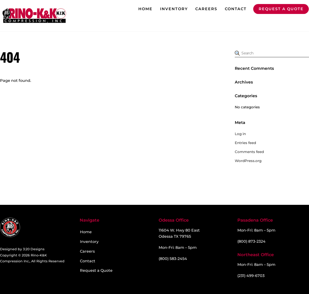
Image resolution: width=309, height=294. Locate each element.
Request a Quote (281, 9)
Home (145, 9)
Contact (236, 9)
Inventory (174, 9)
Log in (240, 134)
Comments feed (249, 151)
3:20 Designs (33, 249)
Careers (206, 9)
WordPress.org (248, 160)
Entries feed (245, 142)
